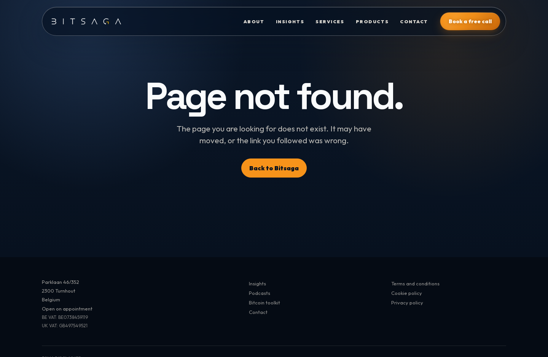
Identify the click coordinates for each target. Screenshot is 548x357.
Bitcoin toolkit (264, 302)
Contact (414, 21)
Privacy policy (407, 302)
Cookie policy (406, 293)
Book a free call (470, 21)
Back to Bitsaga (274, 168)
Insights (290, 21)
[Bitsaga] (140, 21)
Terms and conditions (415, 283)
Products (372, 21)
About (254, 21)
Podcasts (259, 293)
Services (329, 21)
